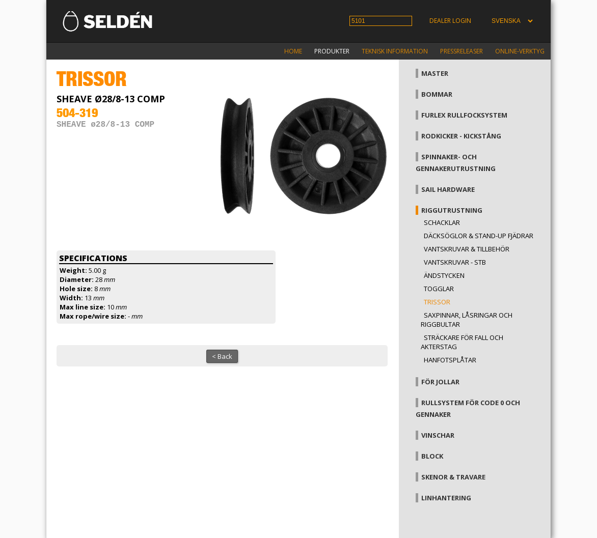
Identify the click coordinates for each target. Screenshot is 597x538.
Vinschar (437, 435)
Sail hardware (448, 189)
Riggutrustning (451, 210)
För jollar (440, 381)
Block (432, 456)
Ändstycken (444, 275)
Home (293, 51)
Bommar (436, 94)
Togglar (439, 288)
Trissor (437, 301)
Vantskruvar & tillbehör (466, 248)
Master (434, 73)
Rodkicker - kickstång (461, 135)
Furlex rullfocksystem (464, 115)
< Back (222, 356)
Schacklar (442, 222)
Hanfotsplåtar (450, 359)
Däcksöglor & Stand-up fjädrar (478, 235)
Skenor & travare (453, 477)
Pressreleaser (461, 51)
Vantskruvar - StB (455, 262)
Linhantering (446, 497)
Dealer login (450, 20)
